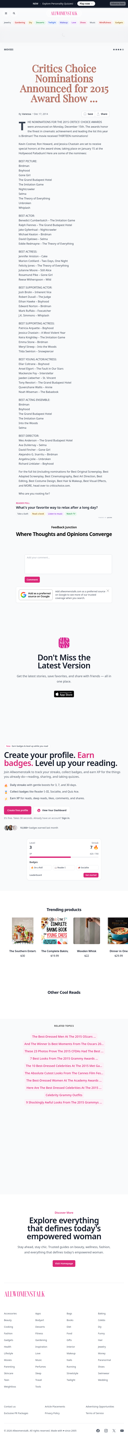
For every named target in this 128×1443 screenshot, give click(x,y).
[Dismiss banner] (107, 590)
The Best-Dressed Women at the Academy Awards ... (64, 1080)
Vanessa (26, 113)
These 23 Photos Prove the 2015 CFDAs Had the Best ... (63, 1051)
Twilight (52, 22)
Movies (8, 1360)
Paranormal (104, 1360)
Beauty (8, 1320)
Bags (69, 1313)
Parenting (9, 1366)
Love (74, 22)
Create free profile (17, 810)
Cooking (8, 1326)
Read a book (38, 513)
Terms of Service (95, 1413)
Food (69, 1333)
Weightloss (10, 1386)
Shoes (83, 22)
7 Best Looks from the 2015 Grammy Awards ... (64, 1058)
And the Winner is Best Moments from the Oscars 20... (64, 1044)
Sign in (65, 818)
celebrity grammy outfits (64, 1095)
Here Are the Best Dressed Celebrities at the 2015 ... (64, 1088)
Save (88, 114)
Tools (38, 1386)
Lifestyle (8, 1353)
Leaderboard (36, 875)
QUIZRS (109, 517)
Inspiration (41, 1346)
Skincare (8, 1373)
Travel (38, 1380)
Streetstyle (72, 1373)
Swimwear (103, 1373)
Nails (69, 1360)
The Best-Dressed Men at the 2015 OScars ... (64, 1037)
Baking (102, 1313)
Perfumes (40, 1366)
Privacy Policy (52, 1413)
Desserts (40, 22)
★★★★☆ (118, 49)
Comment (32, 579)
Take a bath (22, 513)
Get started (91, 875)
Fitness (39, 1333)
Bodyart (39, 1320)
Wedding (103, 1380)
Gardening (20, 22)
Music (93, 22)
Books (70, 1320)
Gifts (69, 1340)
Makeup (64, 22)
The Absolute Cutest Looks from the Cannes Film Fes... (64, 1073)
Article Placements (55, 1406)
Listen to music (55, 513)
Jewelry (7, 22)
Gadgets (119, 22)
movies (8, 49)
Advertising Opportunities (100, 1406)
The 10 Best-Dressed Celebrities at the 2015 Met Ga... (64, 1066)
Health (7, 1346)
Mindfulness (105, 22)
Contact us (10, 1406)
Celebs (101, 1320)
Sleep (38, 1373)
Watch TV (70, 513)
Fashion (8, 1333)
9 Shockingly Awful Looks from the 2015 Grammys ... (64, 1102)
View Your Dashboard (51, 810)
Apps (38, 1313)
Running (71, 1366)
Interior (71, 1346)
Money (102, 1353)
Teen (6, 1380)
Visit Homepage (64, 1263)
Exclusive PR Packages (16, 1413)
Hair (100, 1340)
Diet (69, 1326)
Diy (30, 22)
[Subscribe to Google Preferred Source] (36, 594)
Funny (101, 1333)
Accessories (10, 1313)
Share (101, 114)
